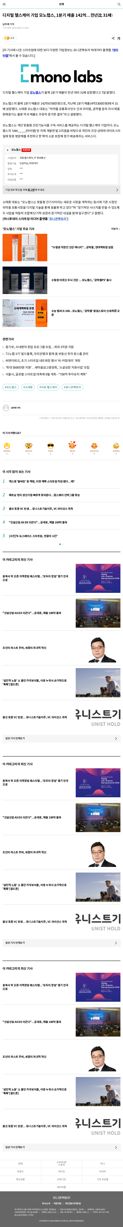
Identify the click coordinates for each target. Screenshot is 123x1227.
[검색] (119, 4)
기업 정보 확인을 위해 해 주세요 (25, 189)
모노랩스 (11, 387)
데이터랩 (61, 1187)
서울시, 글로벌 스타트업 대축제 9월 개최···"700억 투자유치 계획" (46, 374)
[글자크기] (118, 38)
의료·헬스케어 (49, 387)
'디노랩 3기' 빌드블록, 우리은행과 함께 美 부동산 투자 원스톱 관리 (46, 354)
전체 (61, 4)
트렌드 (20, 1171)
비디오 (61, 1171)
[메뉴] (4, 4)
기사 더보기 (115, 229)
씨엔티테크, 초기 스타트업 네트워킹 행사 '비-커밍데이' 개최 (42, 361)
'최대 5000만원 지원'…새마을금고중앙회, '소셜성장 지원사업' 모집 (47, 367)
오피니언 (61, 1179)
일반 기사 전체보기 (15, 738)
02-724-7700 (97, 1212)
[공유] (113, 38)
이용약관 (58, 1204)
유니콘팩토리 (73, 387)
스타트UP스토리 (61, 1163)
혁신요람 (20, 1179)
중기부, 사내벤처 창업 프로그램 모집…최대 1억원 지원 (39, 347)
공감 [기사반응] (12, 38)
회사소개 (46, 1204)
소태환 (29, 387)
